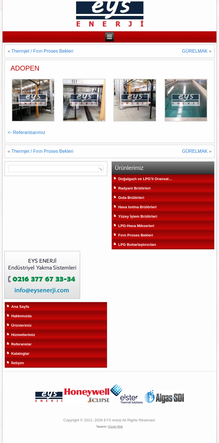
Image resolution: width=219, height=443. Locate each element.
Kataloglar (20, 353)
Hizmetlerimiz (23, 335)
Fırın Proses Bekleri (135, 235)
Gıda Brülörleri (131, 197)
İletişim (17, 363)
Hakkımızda (21, 316)
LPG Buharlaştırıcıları (137, 244)
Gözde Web (115, 426)
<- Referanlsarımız (26, 132)
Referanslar (21, 344)
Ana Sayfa (20, 306)
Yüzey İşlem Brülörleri (137, 216)
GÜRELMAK (195, 51)
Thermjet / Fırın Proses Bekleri (42, 51)
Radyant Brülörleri (134, 188)
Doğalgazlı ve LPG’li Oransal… (145, 179)
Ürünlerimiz (21, 325)
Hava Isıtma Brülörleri (137, 207)
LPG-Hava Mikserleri (136, 226)
